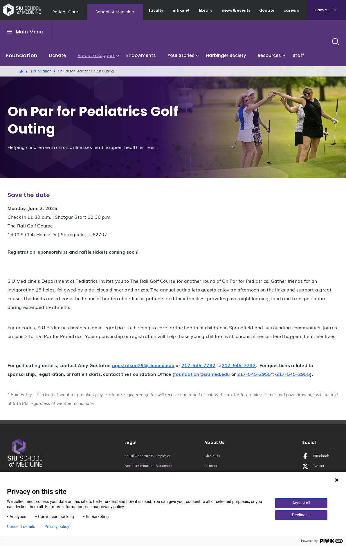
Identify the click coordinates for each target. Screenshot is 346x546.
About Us (212, 456)
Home (21, 71)
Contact (210, 466)
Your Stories (180, 55)
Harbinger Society (226, 55)
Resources (269, 55)
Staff (298, 55)
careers (291, 10)
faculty (156, 10)
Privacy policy (56, 526)
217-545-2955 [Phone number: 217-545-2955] (254, 374)
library (205, 10)
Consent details (21, 526)
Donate (57, 55)
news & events (236, 10)
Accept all (301, 503)
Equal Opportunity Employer (147, 456)
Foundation (21, 55)
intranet (181, 10)
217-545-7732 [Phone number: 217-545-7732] (198, 366)
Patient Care (65, 12)
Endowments (141, 55)
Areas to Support (96, 55)
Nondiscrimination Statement (148, 466)
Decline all (301, 515)
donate (266, 10)
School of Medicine (114, 12)
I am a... (322, 10)
